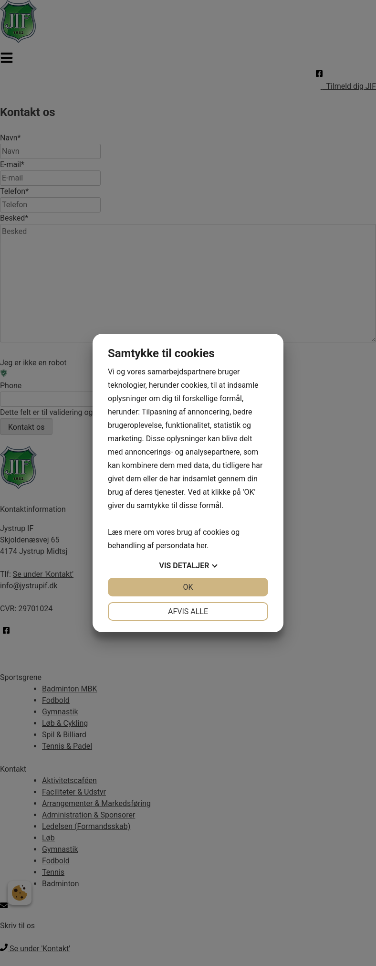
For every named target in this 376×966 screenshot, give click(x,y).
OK (188, 587)
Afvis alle (188, 611)
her (201, 545)
